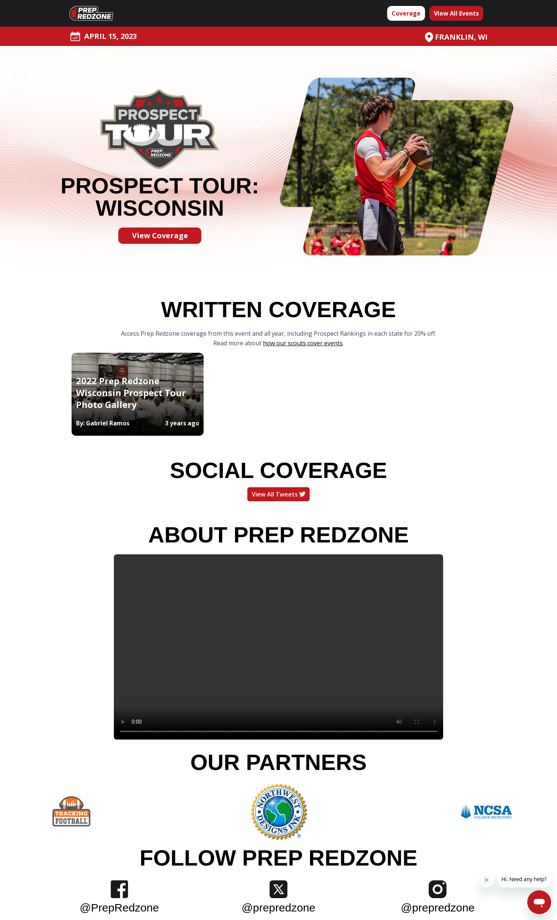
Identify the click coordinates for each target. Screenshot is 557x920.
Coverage (406, 13)
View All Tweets (278, 494)
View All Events (456, 13)
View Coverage (160, 235)
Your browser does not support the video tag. (279, 647)
